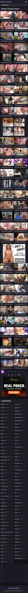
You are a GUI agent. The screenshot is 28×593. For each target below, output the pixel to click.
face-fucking (5, 486)
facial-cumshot (6, 496)
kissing (4, 552)
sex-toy (18, 496)
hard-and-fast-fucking (7, 532)
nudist (18, 440)
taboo (18, 509)
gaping (4, 512)
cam (3, 437)
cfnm (3, 444)
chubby (4, 450)
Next (19, 375)
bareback (4, 427)
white (18, 552)
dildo (4, 466)
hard (4, 529)
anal (3, 411)
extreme (4, 483)
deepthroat (5, 460)
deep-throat (6, 457)
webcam (18, 539)
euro (3, 476)
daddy (4, 453)
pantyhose (19, 463)
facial (4, 493)
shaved (18, 506)
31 (15, 375)
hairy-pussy (5, 522)
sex (17, 493)
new (17, 434)
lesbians (18, 407)
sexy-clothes (19, 503)
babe (4, 421)
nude (17, 437)
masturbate (19, 414)
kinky (3, 548)
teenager (18, 519)
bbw (3, 434)
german (4, 516)
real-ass (18, 480)
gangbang (5, 506)
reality (18, 486)
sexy (17, 499)
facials (4, 499)
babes (4, 424)
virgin (18, 532)
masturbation (20, 421)
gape (3, 509)
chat (3, 447)
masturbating (20, 417)
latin (4, 558)
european (5, 480)
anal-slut (4, 417)
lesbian (18, 404)
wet (17, 545)
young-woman (20, 558)
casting (4, 440)
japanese (4, 539)
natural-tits (19, 430)
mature (18, 424)
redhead (19, 489)
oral (17, 450)
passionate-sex (20, 470)
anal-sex (5, 414)
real (17, 476)
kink (3, 545)
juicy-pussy (5, 542)
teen (17, 516)
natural (18, 427)
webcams (19, 542)
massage (18, 411)
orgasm (18, 453)
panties (18, 460)
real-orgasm (20, 483)
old (17, 444)
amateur (5, 404)
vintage (18, 529)
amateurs (5, 407)
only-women (19, 447)
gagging (4, 503)
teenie (18, 522)
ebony (4, 470)
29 (8, 375)
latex (3, 555)
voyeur (18, 535)
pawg (17, 473)
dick (3, 463)
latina (4, 562)
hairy (3, 519)
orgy (18, 457)
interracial (5, 535)
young (18, 555)
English (26, 1)
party (17, 466)
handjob (5, 525)
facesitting (5, 489)
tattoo (18, 512)
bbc (3, 430)
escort (4, 473)
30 (11, 375)
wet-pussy (19, 548)
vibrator (18, 525)
